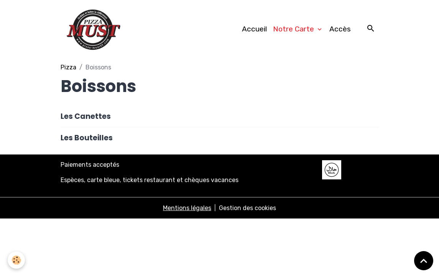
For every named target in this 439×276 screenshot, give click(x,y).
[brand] (95, 29)
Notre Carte (294, 29)
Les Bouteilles (87, 138)
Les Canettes (86, 116)
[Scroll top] (423, 260)
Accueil (254, 29)
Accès (340, 29)
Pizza (68, 67)
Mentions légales (187, 208)
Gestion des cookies (247, 208)
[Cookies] (16, 260)
